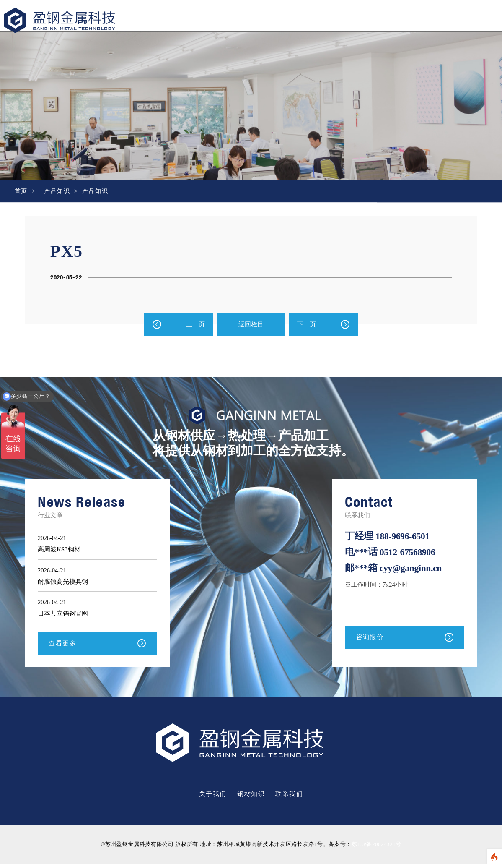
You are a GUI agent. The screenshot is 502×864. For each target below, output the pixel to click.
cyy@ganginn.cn (412, 567)
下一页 (306, 324)
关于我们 (213, 794)
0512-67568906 (408, 552)
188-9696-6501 (403, 536)
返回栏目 (251, 324)
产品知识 (58, 191)
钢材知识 (251, 794)
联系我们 (289, 794)
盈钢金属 (59, 27)
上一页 (195, 324)
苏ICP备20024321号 (376, 844)
